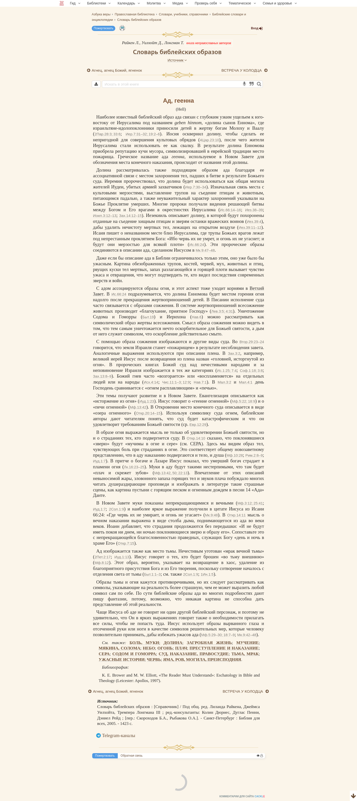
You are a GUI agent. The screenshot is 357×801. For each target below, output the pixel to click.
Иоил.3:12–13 (104, 215)
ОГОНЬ (165, 648)
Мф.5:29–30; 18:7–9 (218, 635)
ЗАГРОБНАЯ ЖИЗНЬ (209, 642)
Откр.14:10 (196, 438)
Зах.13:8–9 (102, 376)
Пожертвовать (103, 28)
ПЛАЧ (181, 648)
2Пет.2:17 (102, 557)
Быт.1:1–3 (152, 574)
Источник (177, 60)
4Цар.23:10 (209, 140)
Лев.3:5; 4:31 (222, 311)
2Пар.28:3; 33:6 (107, 134)
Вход (257, 28)
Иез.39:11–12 (249, 227)
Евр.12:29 (197, 424)
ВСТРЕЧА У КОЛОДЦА (242, 70)
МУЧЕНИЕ (247, 642)
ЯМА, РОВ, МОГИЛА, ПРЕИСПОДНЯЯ (202, 659)
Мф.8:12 (101, 563)
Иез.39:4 (254, 221)
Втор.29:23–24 (251, 342)
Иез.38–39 (254, 210)
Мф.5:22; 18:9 (243, 401)
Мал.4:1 (246, 382)
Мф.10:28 (235, 455)
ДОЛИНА (173, 642)
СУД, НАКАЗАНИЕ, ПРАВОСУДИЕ (194, 654)
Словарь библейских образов (177, 52)
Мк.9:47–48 (205, 250)
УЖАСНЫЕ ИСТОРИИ (122, 659)
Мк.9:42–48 (246, 635)
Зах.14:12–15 (130, 215)
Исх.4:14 (151, 382)
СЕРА (195, 443)
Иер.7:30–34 (195, 187)
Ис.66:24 (196, 244)
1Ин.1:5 (207, 574)
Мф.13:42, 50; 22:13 (170, 473)
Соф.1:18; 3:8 (251, 370)
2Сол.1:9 (116, 509)
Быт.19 (148, 317)
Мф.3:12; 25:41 (250, 503)
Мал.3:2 (224, 382)
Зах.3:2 (234, 353)
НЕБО (149, 648)
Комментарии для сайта (33, 797)
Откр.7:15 (126, 543)
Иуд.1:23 (146, 401)
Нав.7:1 (200, 382)
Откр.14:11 (236, 515)
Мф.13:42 (138, 407)
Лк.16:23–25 (134, 467)
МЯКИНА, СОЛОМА (119, 648)
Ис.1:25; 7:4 (227, 370)
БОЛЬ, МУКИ (144, 642)
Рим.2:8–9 (254, 455)
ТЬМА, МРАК (245, 654)
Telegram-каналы (118, 735)
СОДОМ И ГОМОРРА (134, 654)
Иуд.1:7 (99, 461)
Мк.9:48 (211, 515)
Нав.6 (196, 317)
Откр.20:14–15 (148, 413)
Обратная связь (132, 755)
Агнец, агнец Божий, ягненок (117, 70)
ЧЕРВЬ (154, 659)
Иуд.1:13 (122, 557)
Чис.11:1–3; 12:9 (176, 382)
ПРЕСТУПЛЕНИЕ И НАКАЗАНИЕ (224, 648)
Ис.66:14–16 (230, 210)
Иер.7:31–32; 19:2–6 (143, 134)
